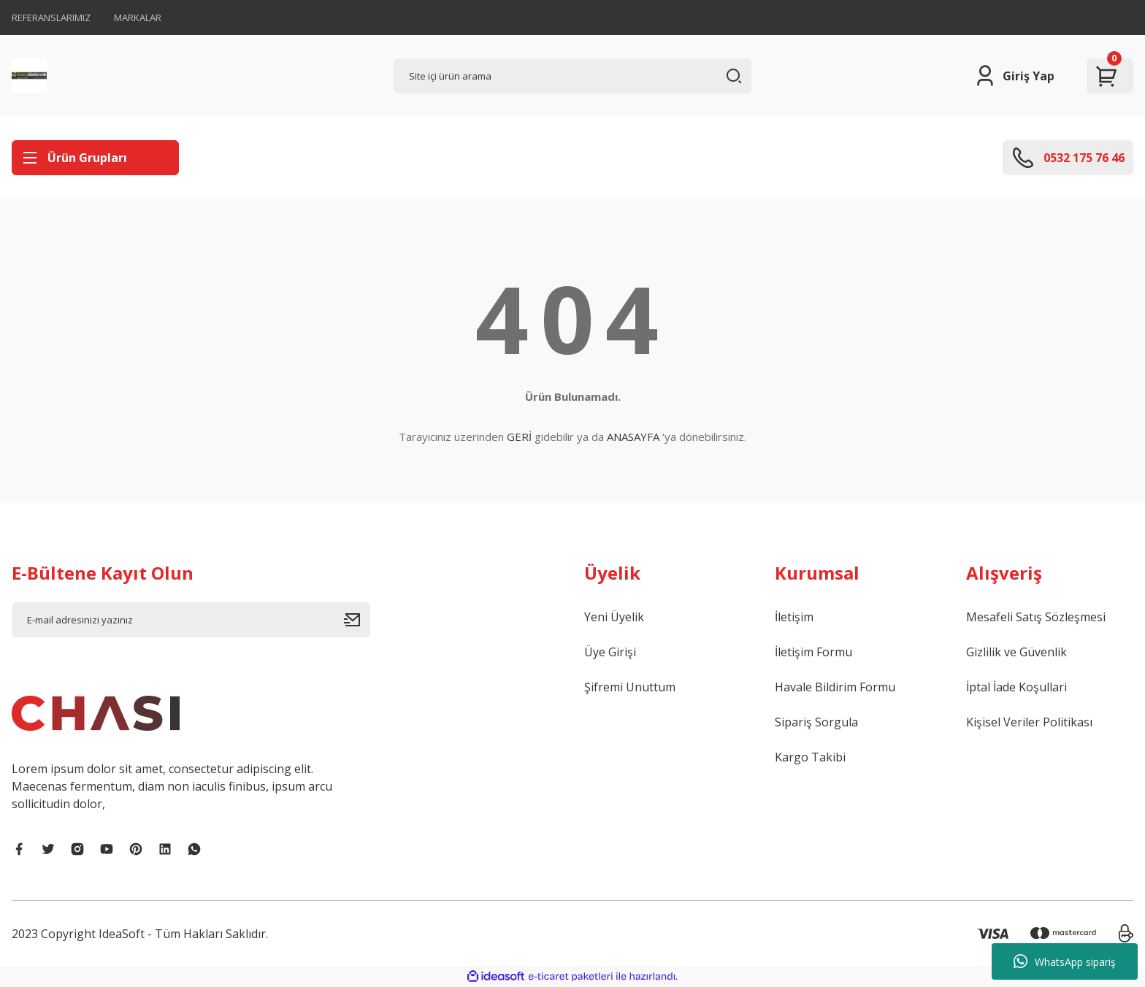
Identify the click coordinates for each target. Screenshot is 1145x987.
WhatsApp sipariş (1065, 961)
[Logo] (29, 75)
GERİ (519, 436)
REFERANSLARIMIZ (51, 17)
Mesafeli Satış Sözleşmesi (1036, 617)
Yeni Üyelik (614, 617)
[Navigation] (95, 157)
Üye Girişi (610, 652)
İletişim (794, 617)
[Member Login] (1014, 75)
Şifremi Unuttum (629, 687)
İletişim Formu (813, 652)
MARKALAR (137, 17)
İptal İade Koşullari (1016, 687)
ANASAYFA (633, 436)
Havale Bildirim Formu (835, 687)
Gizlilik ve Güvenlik (1016, 652)
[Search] (573, 75)
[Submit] (357, 619)
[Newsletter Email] (191, 619)
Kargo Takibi (810, 757)
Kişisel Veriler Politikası (1029, 722)
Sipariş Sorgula (816, 722)
